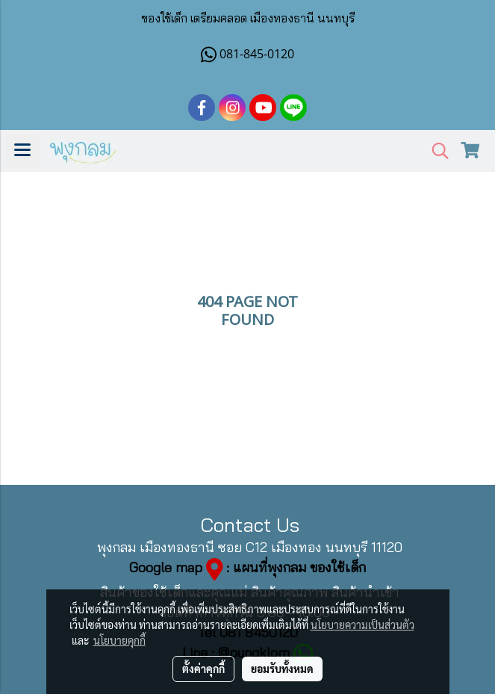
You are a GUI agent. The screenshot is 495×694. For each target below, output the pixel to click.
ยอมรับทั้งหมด (282, 668)
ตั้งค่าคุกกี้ (203, 668)
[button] (435, 151)
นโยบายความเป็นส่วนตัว (362, 624)
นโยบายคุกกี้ (119, 640)
